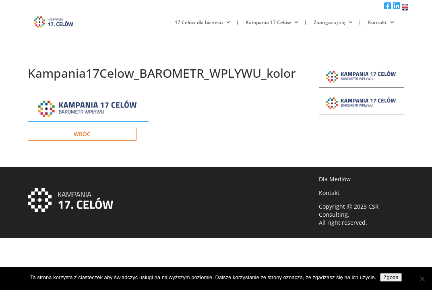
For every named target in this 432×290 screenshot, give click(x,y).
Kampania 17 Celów (268, 22)
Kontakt (377, 22)
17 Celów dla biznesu (199, 22)
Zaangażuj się (329, 22)
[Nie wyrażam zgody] (422, 279)
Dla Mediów (335, 179)
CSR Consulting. (349, 210)
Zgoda (391, 277)
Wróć (82, 134)
